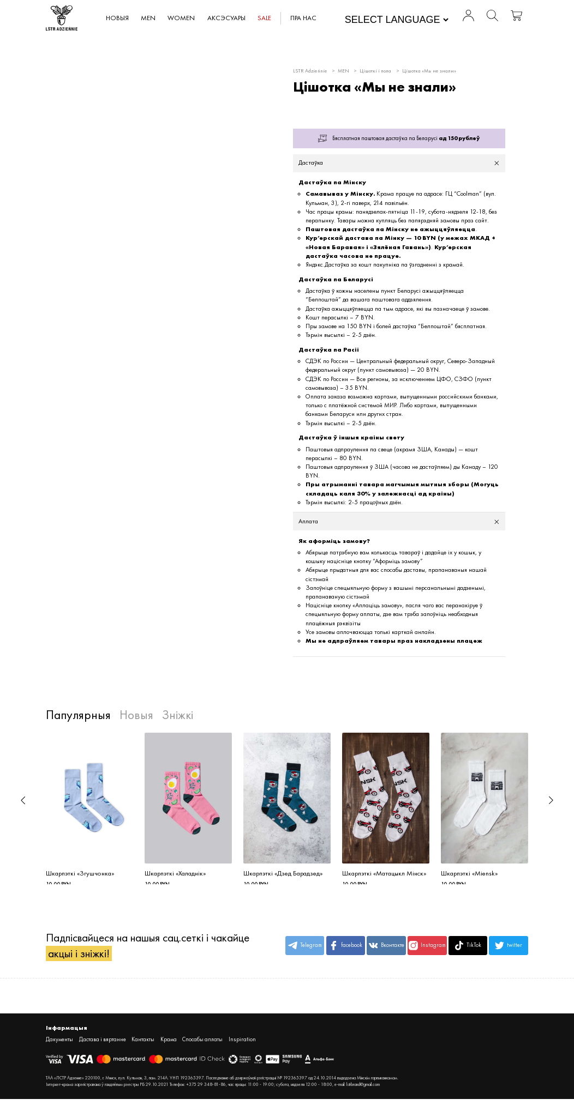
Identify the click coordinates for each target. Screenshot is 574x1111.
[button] (22, 800)
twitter (508, 949)
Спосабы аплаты (202, 1044)
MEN (148, 18)
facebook (345, 949)
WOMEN (181, 18)
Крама (168, 1044)
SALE (264, 18)
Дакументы (59, 1044)
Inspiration (242, 1044)
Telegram (305, 949)
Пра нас (304, 18)
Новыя (117, 18)
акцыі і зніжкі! (79, 957)
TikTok (468, 949)
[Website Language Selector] (396, 20)
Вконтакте (386, 949)
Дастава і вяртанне (102, 1044)
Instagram (427, 949)
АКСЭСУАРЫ (226, 18)
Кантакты (142, 1044)
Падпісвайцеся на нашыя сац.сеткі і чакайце (147, 949)
